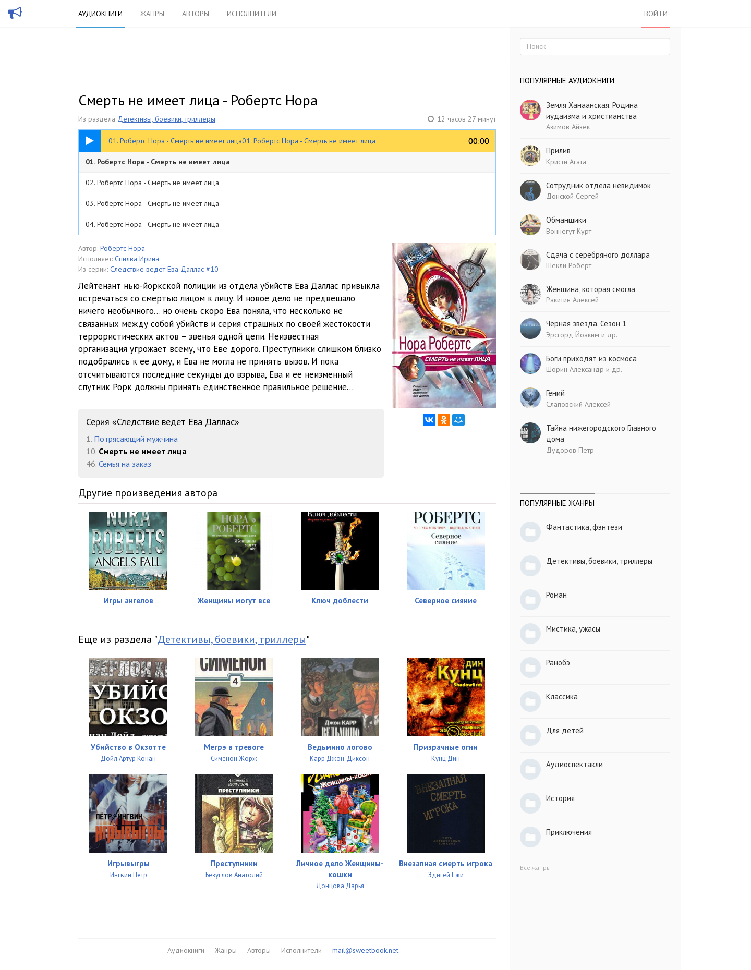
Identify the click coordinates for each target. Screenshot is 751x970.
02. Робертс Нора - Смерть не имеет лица (152, 182)
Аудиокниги (100, 13)
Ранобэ (558, 663)
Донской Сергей (572, 196)
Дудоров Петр (570, 450)
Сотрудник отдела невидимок (598, 185)
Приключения (569, 832)
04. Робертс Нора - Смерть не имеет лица (152, 224)
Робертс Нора (122, 248)
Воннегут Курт (568, 231)
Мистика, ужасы (573, 629)
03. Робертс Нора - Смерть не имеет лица (152, 203)
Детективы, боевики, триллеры (166, 119)
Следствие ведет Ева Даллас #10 (164, 269)
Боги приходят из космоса (591, 358)
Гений (555, 393)
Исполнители (251, 13)
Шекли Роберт (568, 265)
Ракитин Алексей (572, 300)
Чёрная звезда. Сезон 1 (586, 324)
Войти (656, 13)
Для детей (565, 730)
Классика (562, 696)
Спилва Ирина (137, 258)
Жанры (152, 13)
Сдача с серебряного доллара (598, 255)
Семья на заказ (125, 463)
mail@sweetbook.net (365, 950)
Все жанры (535, 867)
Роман (556, 595)
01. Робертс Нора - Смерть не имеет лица (158, 161)
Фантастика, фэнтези (584, 527)
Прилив (558, 150)
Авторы (195, 13)
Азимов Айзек (568, 126)
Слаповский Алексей (578, 404)
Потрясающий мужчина (136, 438)
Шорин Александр (575, 369)
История (560, 798)
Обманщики (566, 220)
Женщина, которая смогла (590, 289)
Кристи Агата (566, 161)
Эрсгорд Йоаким (572, 335)
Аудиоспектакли (574, 764)
